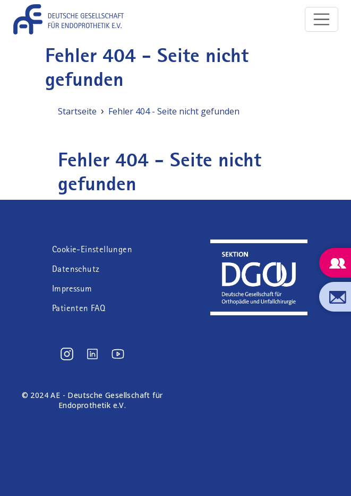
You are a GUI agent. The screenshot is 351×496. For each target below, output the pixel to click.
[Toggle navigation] (322, 19)
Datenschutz (75, 268)
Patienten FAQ (78, 308)
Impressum (72, 288)
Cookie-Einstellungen (92, 249)
